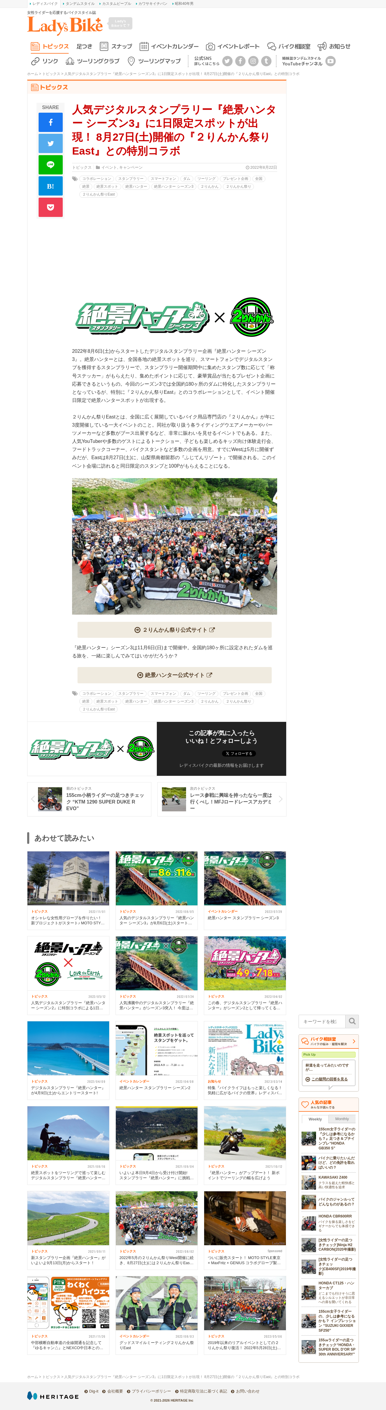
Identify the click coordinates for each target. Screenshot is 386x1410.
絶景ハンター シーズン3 (173, 186)
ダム (186, 179)
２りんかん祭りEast (98, 194)
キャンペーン (131, 167)
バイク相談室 (294, 46)
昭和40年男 (184, 4)
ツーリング (207, 179)
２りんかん (210, 186)
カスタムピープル (116, 4)
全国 (258, 179)
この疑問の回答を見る (330, 1079)
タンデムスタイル (80, 4)
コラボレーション (96, 179)
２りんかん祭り (238, 186)
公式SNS (207, 60)
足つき (84, 46)
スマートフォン (163, 179)
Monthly (342, 1119)
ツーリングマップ (159, 61)
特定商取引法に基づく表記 (203, 1391)
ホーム (32, 74)
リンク (50, 61)
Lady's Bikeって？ (120, 23)
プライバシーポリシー (151, 1391)
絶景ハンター (136, 186)
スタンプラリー (131, 179)
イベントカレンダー (174, 46)
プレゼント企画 (235, 179)
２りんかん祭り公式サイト (174, 630)
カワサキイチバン (152, 4)
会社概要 (115, 1391)
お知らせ (339, 46)
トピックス (55, 46)
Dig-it (93, 1391)
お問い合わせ (248, 1391)
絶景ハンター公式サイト (175, 675)
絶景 (86, 186)
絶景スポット (107, 186)
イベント (109, 167)
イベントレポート (238, 46)
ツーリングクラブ (98, 61)
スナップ (121, 46)
